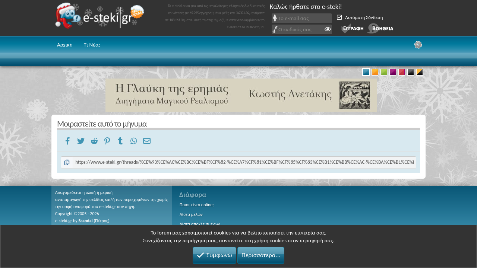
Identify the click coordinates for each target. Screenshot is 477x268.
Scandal (85, 220)
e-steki (101, 18)
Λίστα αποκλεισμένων (200, 224)
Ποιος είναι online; (197, 204)
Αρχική (65, 44)
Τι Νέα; (92, 44)
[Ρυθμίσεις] (418, 44)
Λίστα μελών (191, 214)
